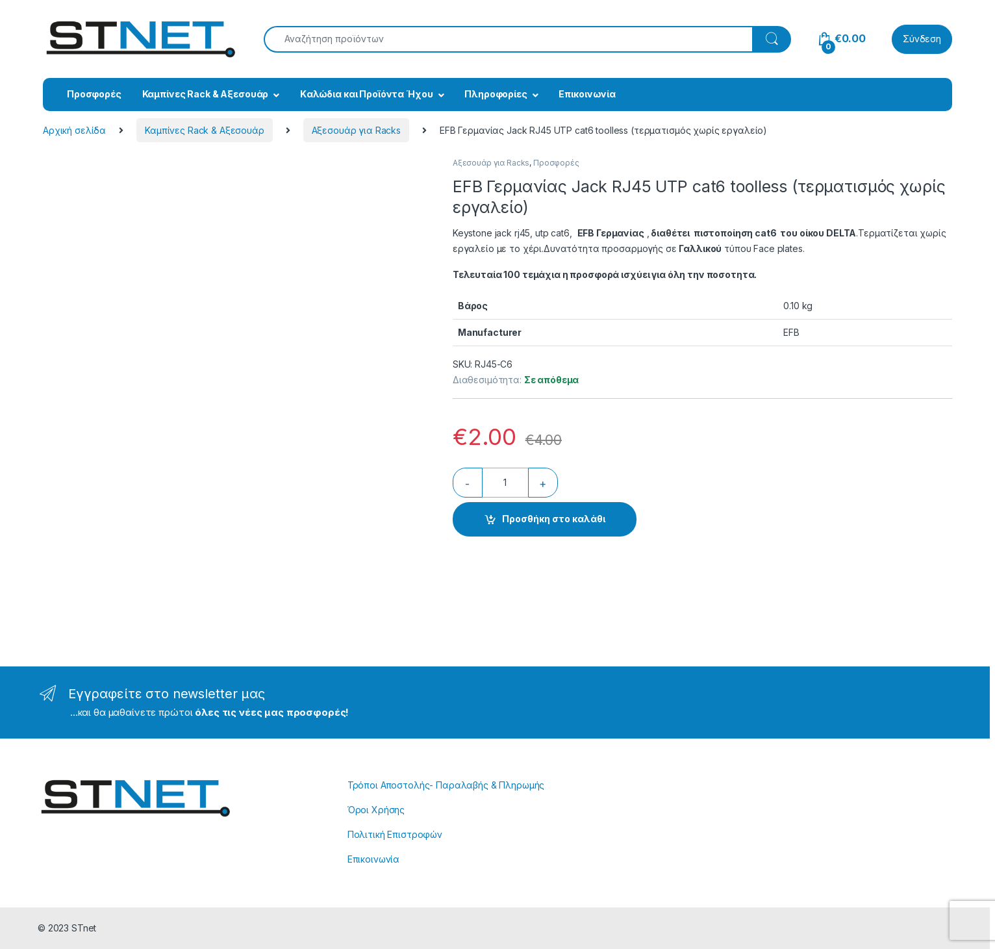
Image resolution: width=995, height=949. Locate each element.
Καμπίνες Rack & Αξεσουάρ (205, 93)
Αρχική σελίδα (74, 130)
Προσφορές (94, 93)
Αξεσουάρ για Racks (356, 130)
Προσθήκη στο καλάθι (553, 518)
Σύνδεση (922, 38)
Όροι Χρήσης (376, 809)
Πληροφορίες (495, 93)
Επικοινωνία (587, 93)
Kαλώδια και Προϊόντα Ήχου (366, 93)
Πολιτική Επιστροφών (394, 834)
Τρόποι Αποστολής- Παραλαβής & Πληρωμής (446, 785)
